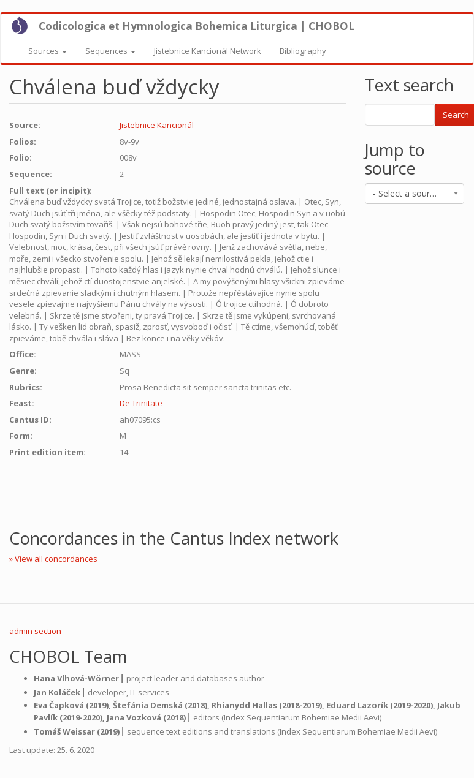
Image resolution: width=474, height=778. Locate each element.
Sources (47, 50)
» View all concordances (53, 558)
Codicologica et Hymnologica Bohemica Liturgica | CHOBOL (196, 26)
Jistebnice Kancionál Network (207, 50)
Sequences (110, 50)
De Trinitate (141, 403)
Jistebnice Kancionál (157, 124)
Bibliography (303, 50)
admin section (35, 630)
